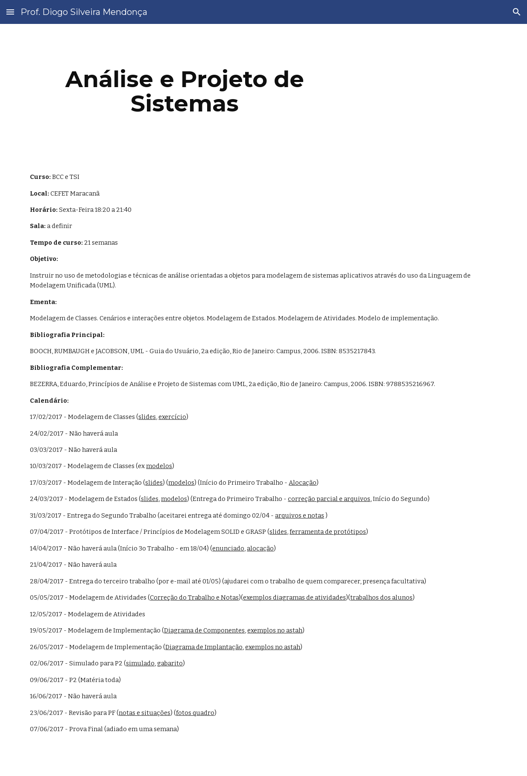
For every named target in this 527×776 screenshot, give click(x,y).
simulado (140, 663)
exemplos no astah (274, 630)
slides (147, 417)
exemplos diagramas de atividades (294, 597)
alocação (260, 548)
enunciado (228, 548)
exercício (172, 417)
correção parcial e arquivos (329, 499)
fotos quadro (195, 713)
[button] (10, 11)
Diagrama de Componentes (204, 630)
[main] (184, 91)
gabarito (170, 663)
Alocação (302, 482)
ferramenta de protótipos (328, 532)
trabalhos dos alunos (381, 597)
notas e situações (144, 713)
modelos (159, 466)
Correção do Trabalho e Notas (194, 597)
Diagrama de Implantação (204, 647)
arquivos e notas (299, 515)
